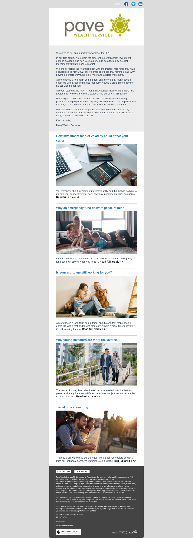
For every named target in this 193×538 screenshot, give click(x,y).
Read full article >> (68, 197)
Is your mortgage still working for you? (84, 272)
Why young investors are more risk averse (86, 339)
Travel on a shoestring (72, 407)
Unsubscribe (61, 522)
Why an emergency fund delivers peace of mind (90, 208)
